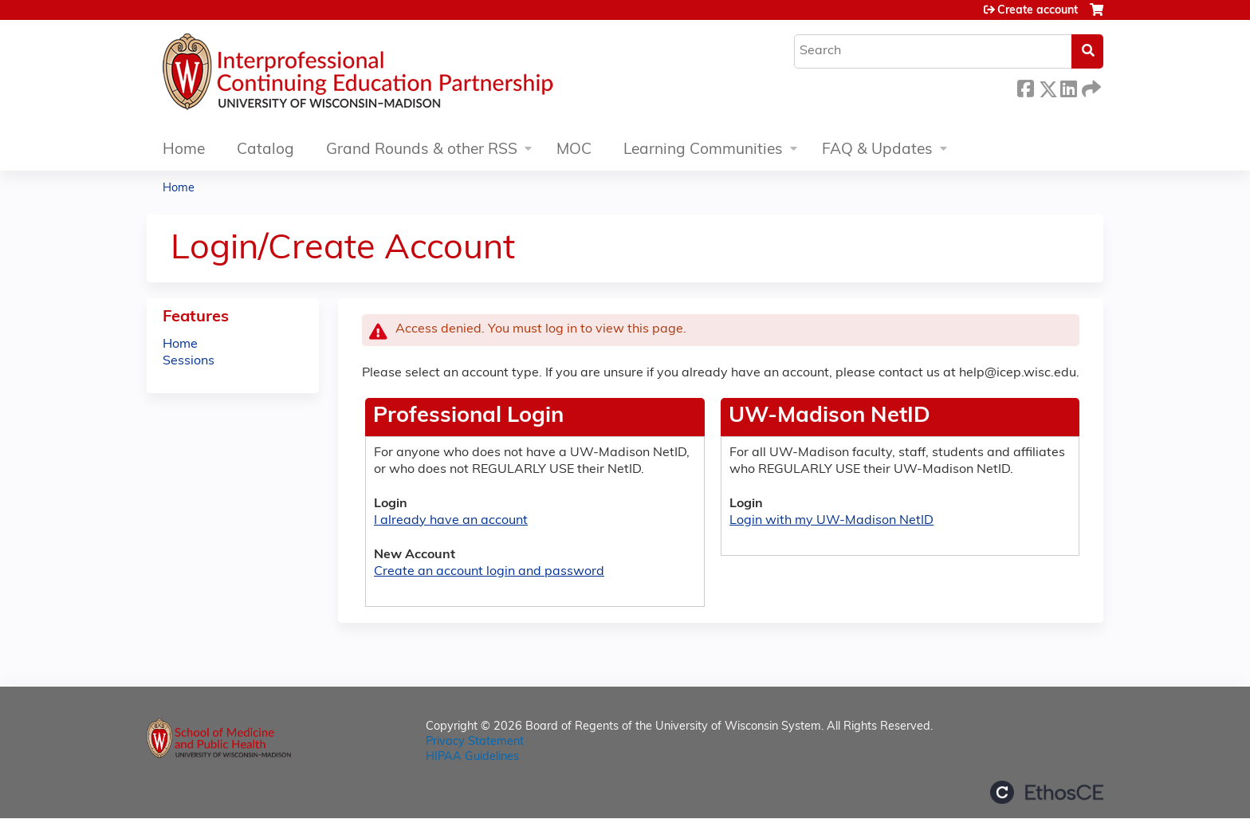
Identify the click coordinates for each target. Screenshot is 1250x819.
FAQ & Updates (877, 150)
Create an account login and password (489, 571)
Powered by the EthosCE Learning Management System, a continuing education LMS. (1046, 792)
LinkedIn (1068, 86)
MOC (574, 150)
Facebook (1025, 86)
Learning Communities (703, 150)
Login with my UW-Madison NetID (831, 520)
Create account (1037, 11)
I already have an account (451, 520)
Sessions (188, 361)
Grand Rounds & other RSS (421, 150)
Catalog (265, 150)
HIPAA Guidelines (472, 757)
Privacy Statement (475, 742)
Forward (1090, 86)
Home (184, 150)
